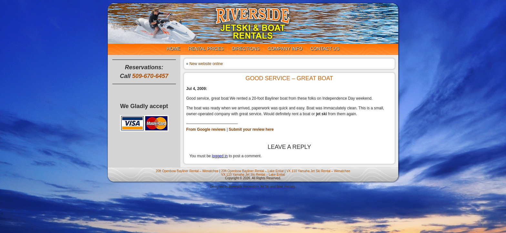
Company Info (285, 48)
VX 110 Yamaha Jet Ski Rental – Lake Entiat (253, 174)
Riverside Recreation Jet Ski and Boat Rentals (262, 186)
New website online (206, 63)
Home (173, 48)
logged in (220, 156)
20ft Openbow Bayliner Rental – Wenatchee (187, 171)
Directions (245, 48)
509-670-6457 (150, 76)
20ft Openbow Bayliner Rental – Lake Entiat (252, 171)
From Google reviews (206, 129)
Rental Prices (206, 48)
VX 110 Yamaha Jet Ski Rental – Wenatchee (318, 171)
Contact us (324, 48)
